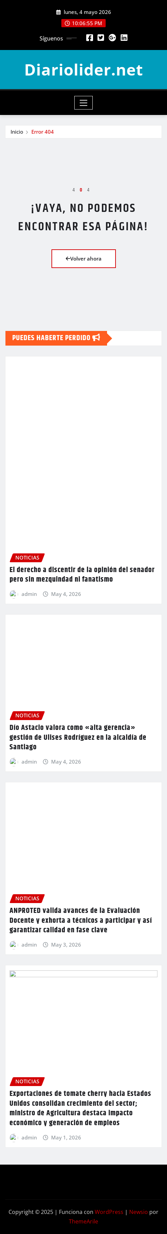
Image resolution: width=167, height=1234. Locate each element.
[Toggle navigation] (83, 103)
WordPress (109, 1212)
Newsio (138, 1212)
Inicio (17, 131)
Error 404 (42, 131)
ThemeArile (83, 1221)
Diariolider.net (83, 69)
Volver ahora (84, 258)
